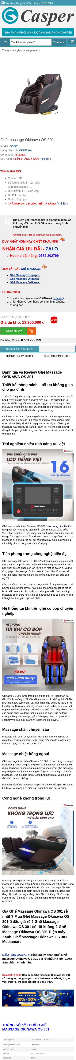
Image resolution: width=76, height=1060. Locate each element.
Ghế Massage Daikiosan (25, 282)
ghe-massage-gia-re (28, 50)
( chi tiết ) (45, 158)
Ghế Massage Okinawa (24, 278)
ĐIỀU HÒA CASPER (15, 954)
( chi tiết (58, 298)
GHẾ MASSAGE (31, 268)
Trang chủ (8, 50)
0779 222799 (31, 340)
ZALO (52, 248)
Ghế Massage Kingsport (25, 275)
